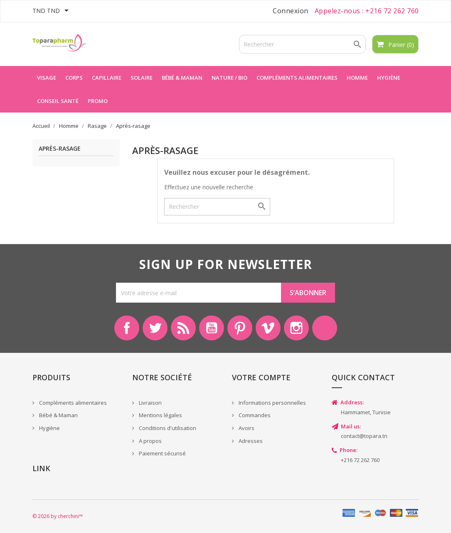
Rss (183, 327)
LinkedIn (324, 327)
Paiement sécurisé (162, 453)
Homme (357, 77)
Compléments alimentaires (297, 77)
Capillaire (106, 77)
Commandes (254, 415)
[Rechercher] (302, 44)
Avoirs (245, 428)
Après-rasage (60, 148)
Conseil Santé (58, 101)
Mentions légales (160, 415)
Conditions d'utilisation (167, 428)
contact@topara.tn (364, 436)
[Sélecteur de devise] (51, 11)
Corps (74, 77)
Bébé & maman (182, 77)
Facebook (126, 327)
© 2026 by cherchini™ (57, 516)
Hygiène (388, 77)
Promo (98, 101)
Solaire (142, 77)
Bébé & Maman (58, 415)
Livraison (150, 402)
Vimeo (268, 327)
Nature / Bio (229, 77)
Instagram (296, 327)
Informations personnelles (271, 402)
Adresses (250, 441)
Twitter (155, 327)
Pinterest (239, 327)
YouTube (211, 327)
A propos (150, 441)
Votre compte (261, 377)
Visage (46, 77)
